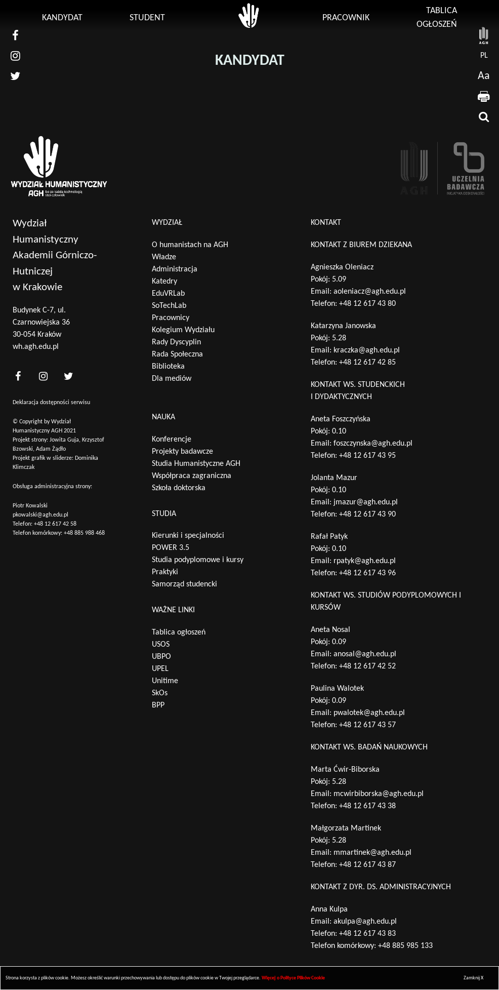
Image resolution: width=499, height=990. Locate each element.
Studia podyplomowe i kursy (197, 560)
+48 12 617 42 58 (55, 524)
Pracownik (345, 18)
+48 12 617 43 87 (367, 865)
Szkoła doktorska (178, 488)
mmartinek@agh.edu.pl (372, 853)
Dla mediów (171, 379)
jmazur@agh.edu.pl (366, 502)
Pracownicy (170, 318)
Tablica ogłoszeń (178, 632)
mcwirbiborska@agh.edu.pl (379, 794)
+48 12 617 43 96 (367, 573)
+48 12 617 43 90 (367, 514)
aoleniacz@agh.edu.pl (370, 292)
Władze (164, 257)
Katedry (164, 282)
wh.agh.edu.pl (36, 347)
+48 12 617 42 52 (367, 666)
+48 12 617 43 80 (367, 304)
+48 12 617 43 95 (367, 456)
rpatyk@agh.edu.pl (365, 561)
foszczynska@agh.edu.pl (373, 444)
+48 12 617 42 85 (367, 363)
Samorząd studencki (184, 584)
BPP (158, 705)
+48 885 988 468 (84, 533)
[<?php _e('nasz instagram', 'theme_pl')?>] (43, 376)
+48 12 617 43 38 (367, 806)
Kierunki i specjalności (188, 536)
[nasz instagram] (15, 56)
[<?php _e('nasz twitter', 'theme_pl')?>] (68, 376)
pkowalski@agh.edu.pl (40, 515)
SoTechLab (169, 306)
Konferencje (171, 439)
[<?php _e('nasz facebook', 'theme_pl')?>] (17, 376)
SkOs (160, 693)
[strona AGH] (484, 35)
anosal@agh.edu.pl (365, 654)
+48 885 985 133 (405, 946)
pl (484, 56)
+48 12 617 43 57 (367, 725)
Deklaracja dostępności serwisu (51, 403)
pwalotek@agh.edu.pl (369, 713)
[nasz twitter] (15, 76)
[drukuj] (484, 96)
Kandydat (62, 18)
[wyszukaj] (484, 116)
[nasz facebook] (15, 35)
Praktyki (165, 572)
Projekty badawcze (182, 452)
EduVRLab (168, 294)
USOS (161, 645)
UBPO (161, 657)
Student (147, 18)
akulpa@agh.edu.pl (365, 922)
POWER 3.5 (170, 548)
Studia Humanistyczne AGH (196, 464)
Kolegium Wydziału (183, 330)
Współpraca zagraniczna (191, 476)
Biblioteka (168, 367)
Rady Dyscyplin (176, 342)
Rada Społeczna (177, 354)
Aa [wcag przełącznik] (484, 76)
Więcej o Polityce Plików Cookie (293, 978)
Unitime (165, 681)
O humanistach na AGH (190, 245)
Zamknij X (473, 978)
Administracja (174, 269)
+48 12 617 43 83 (367, 934)
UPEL (160, 669)
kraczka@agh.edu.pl (367, 350)
